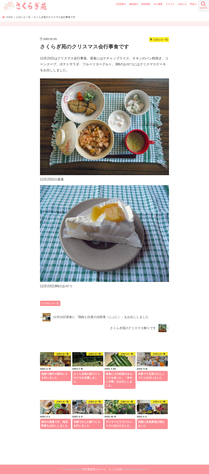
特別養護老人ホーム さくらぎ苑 (102, 469)
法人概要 (157, 4)
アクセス (170, 4)
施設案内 (133, 4)
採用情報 (145, 4)
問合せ (193, 4)
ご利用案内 (120, 4)
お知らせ (182, 4)
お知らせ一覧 (51, 303)
